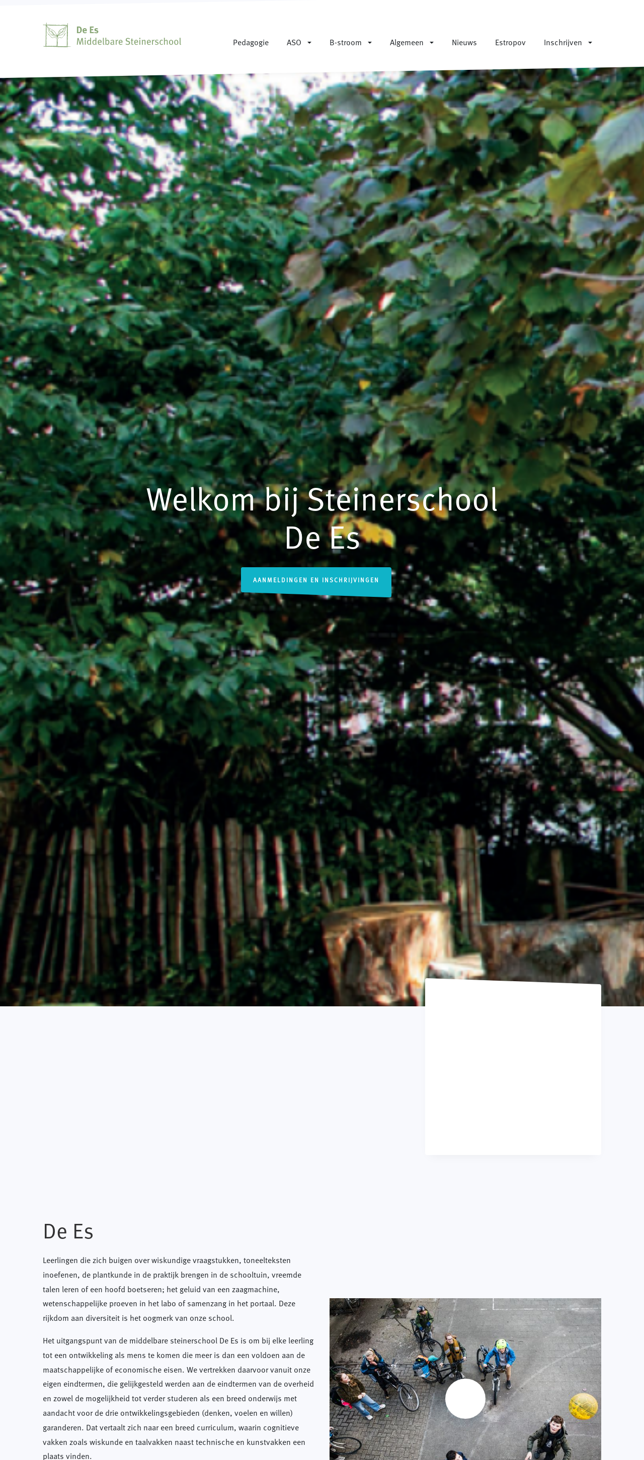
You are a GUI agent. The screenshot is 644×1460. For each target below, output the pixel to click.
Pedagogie (251, 41)
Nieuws (464, 41)
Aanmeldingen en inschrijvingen (316, 579)
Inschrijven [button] (563, 41)
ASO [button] (294, 41)
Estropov (510, 41)
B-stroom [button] (346, 41)
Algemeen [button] (407, 41)
